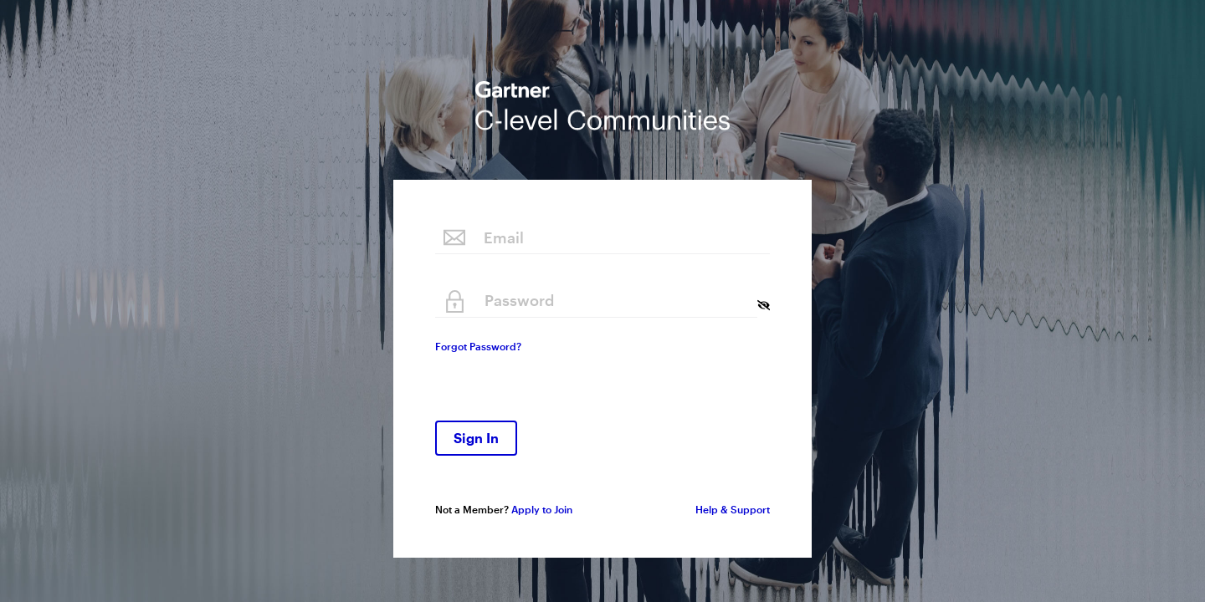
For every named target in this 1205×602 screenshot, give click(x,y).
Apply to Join (541, 509)
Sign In (476, 438)
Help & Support (732, 509)
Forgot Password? (478, 346)
